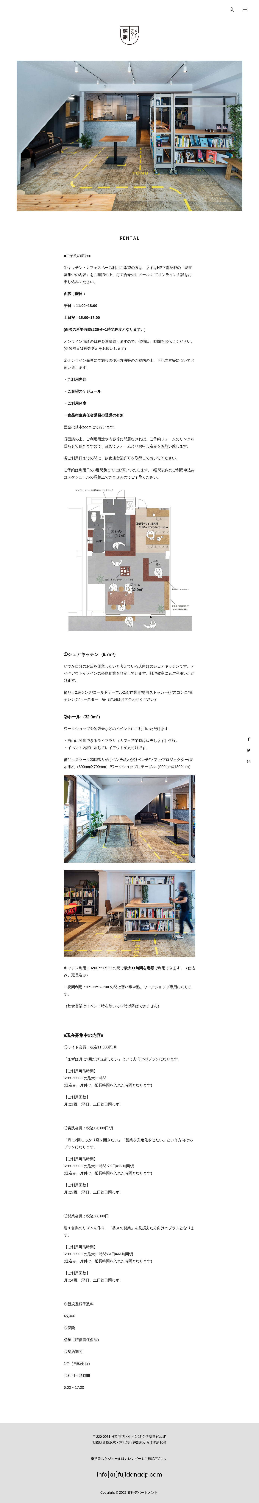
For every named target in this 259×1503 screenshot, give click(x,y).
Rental (13, 9)
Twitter (248, 750)
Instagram (248, 761)
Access (64, 9)
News (28, 9)
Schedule (45, 9)
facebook (248, 739)
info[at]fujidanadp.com (129, 1475)
